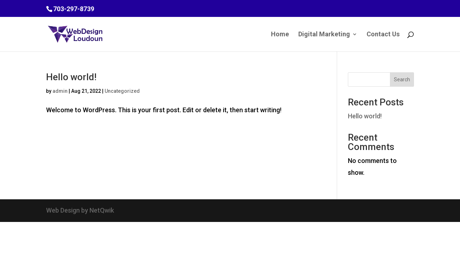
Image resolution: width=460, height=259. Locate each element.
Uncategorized (122, 91)
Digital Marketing (324, 35)
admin (60, 91)
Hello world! (71, 77)
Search (402, 79)
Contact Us (383, 35)
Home (280, 35)
